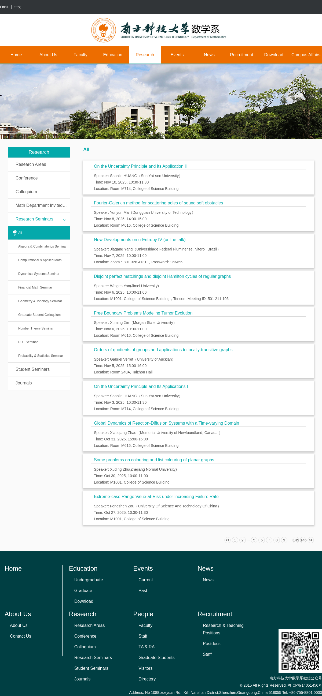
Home (16, 55)
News (209, 55)
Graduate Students (156, 657)
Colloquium (26, 191)
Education (112, 55)
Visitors (145, 668)
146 (303, 540)
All (20, 233)
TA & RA (146, 647)
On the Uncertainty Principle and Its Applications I (141, 386)
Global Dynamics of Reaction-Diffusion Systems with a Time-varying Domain (166, 423)
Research (145, 55)
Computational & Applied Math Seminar (44, 260)
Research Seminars (41, 219)
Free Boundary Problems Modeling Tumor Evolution (143, 313)
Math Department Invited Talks (43, 205)
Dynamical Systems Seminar (38, 274)
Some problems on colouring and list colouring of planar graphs (154, 460)
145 (296, 540)
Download (273, 55)
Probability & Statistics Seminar (40, 356)
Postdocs (212, 643)
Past (142, 590)
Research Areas (31, 164)
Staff (142, 636)
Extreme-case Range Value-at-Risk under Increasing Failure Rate (156, 496)
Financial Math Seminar (35, 287)
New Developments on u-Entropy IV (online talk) (140, 239)
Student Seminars (33, 369)
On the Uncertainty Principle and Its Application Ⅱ (140, 166)
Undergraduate (88, 580)
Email (4, 7)
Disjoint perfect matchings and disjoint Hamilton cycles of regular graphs (162, 276)
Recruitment (241, 55)
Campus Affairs (305, 55)
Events (177, 55)
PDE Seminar (28, 342)
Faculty (80, 55)
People (143, 614)
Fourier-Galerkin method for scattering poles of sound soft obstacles (158, 203)
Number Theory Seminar (35, 328)
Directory (147, 679)
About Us (48, 55)
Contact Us (20, 636)
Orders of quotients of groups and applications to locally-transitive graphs (163, 349)
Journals (24, 383)
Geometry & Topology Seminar (40, 301)
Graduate (83, 590)
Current (145, 580)
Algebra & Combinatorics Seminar (42, 246)
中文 (17, 7)
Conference (27, 178)
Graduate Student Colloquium (39, 315)
